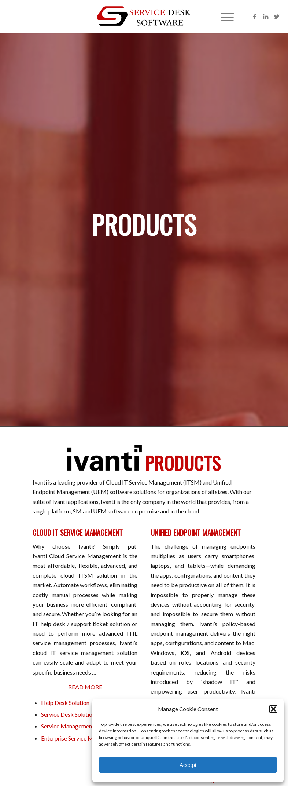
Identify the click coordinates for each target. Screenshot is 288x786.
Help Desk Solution (65, 702)
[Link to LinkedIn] (265, 16)
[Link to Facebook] (254, 16)
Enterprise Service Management (81, 738)
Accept (188, 765)
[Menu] (224, 16)
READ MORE (85, 686)
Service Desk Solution (68, 714)
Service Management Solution (78, 726)
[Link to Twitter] (276, 16)
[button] (273, 709)
